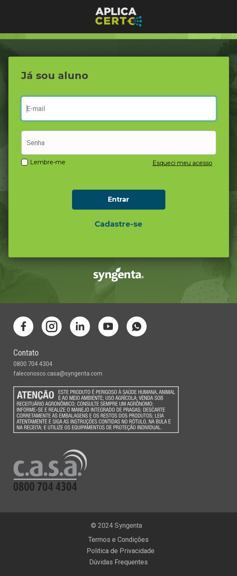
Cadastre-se (118, 224)
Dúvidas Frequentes (118, 562)
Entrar (118, 199)
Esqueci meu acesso (182, 163)
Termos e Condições (118, 540)
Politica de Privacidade (120, 551)
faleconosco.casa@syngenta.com (57, 373)
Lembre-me (47, 162)
